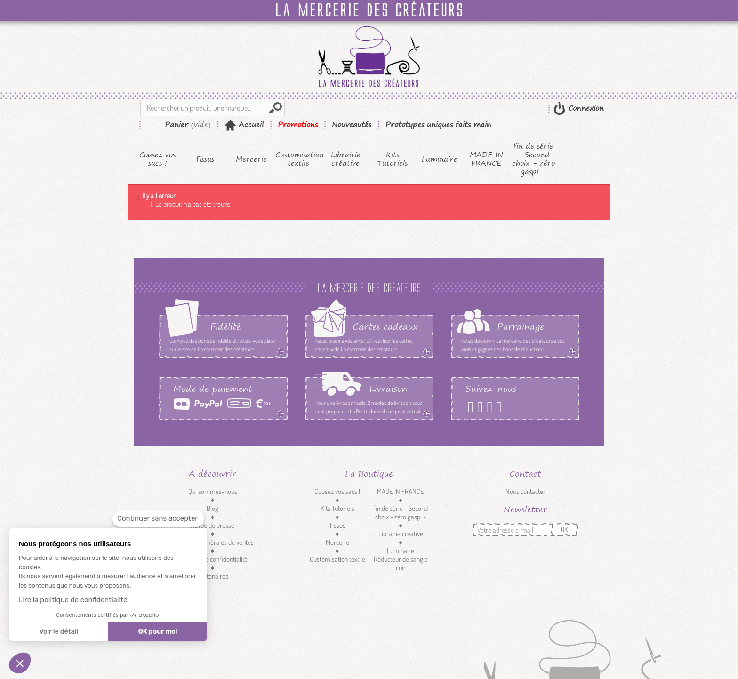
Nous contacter (525, 491)
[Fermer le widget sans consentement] (158, 518)
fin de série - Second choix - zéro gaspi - (533, 159)
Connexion (584, 108)
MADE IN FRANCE (486, 159)
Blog (212, 508)
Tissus (204, 159)
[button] (19, 663)
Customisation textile (298, 159)
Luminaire (439, 159)
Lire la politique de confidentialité (73, 600)
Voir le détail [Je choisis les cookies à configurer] (58, 632)
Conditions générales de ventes (212, 542)
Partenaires (212, 576)
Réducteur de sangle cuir (401, 563)
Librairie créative (346, 159)
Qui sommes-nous (212, 491)
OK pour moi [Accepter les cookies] (157, 632)
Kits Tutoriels (392, 159)
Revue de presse (212, 525)
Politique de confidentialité (212, 559)
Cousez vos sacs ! (157, 159)
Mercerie (251, 159)
